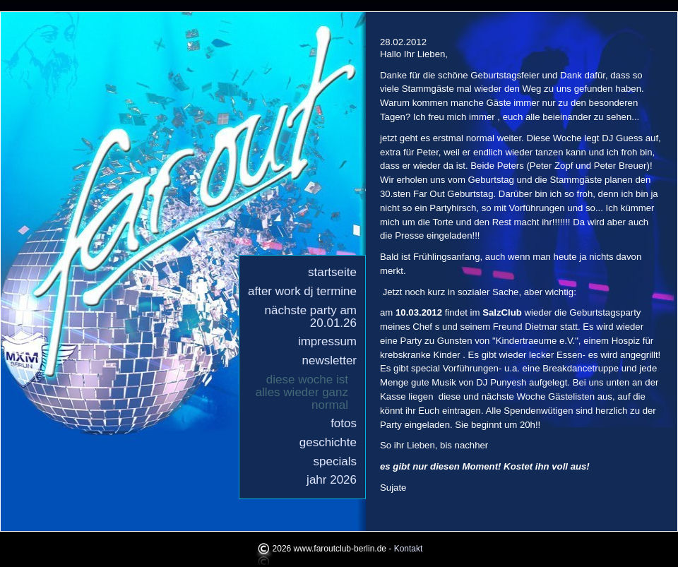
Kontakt (408, 549)
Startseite (332, 272)
